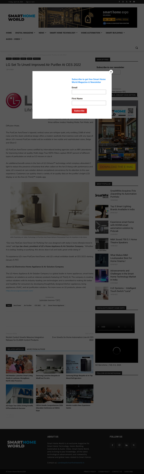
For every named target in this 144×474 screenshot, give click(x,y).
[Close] (111, 72)
